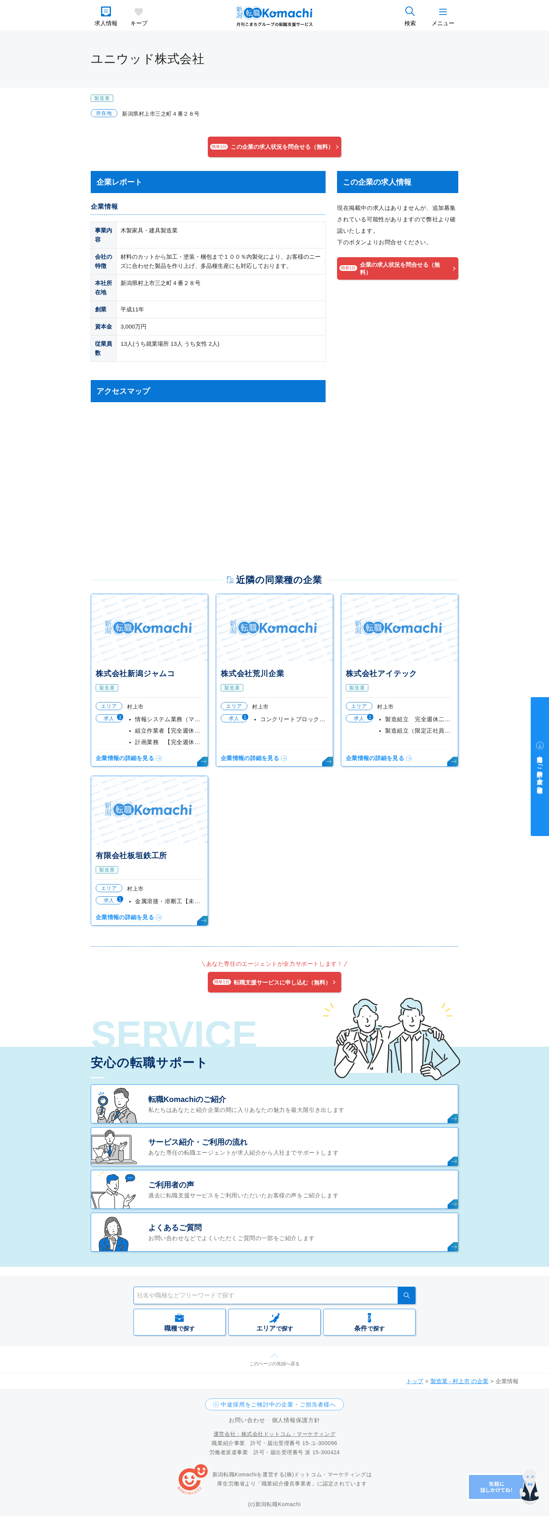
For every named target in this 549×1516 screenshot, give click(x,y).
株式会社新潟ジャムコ (135, 673)
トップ (414, 1381)
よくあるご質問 (175, 1227)
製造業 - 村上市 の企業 (459, 1381)
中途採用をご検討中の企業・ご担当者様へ (278, 1404)
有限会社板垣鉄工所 (131, 855)
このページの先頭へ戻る (274, 1363)
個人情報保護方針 (296, 1420)
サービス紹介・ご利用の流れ (197, 1142)
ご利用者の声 (171, 1185)
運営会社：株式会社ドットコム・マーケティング (275, 1434)
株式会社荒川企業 (252, 673)
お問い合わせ (247, 1420)
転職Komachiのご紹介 (187, 1099)
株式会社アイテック (381, 673)
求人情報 (106, 23)
